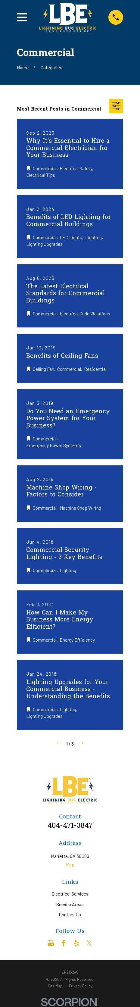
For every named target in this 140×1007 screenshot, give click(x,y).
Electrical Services (70, 893)
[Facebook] (63, 943)
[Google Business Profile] (51, 943)
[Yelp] (76, 943)
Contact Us (70, 914)
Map (70, 864)
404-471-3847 (70, 826)
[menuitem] (55, 986)
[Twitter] (89, 943)
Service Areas (70, 904)
